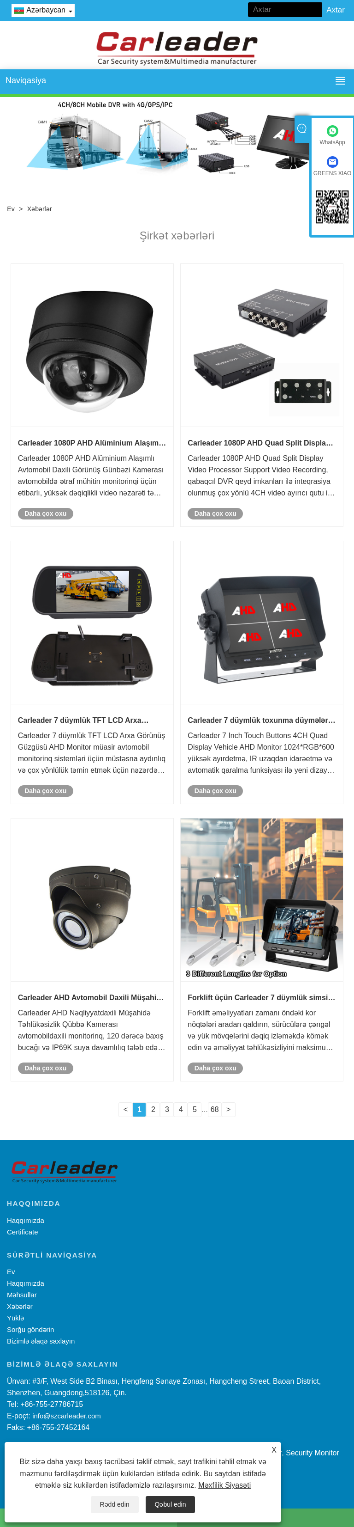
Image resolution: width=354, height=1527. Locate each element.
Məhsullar (22, 1295)
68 (215, 1109)
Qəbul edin (170, 1504)
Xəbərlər (39, 209)
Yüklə (15, 1318)
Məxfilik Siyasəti (224, 1485)
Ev (10, 209)
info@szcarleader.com (66, 1416)
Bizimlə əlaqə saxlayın (41, 1341)
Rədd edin (115, 1504)
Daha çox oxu (45, 513)
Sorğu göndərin (30, 1329)
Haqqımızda (25, 1220)
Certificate (22, 1232)
